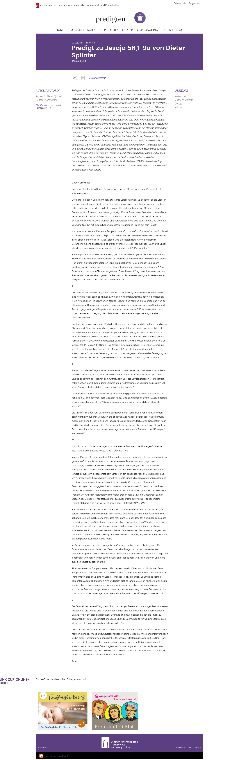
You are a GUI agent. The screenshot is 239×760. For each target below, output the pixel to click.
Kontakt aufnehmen (47, 100)
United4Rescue (172, 30)
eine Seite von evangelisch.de (57, 755)
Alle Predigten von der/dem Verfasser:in (50, 106)
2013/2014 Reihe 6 (185, 100)
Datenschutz (180, 3)
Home (60, 30)
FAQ (125, 30)
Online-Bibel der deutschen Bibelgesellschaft (61, 679)
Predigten (111, 30)
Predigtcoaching (144, 30)
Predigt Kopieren (83, 78)
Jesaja (75, 60)
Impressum (194, 3)
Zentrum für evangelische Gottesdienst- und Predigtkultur (88, 5)
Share (76, 78)
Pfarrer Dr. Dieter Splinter (49, 96)
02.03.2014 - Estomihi (83, 42)
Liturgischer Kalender (84, 30)
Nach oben (43, 748)
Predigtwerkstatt (97, 78)
